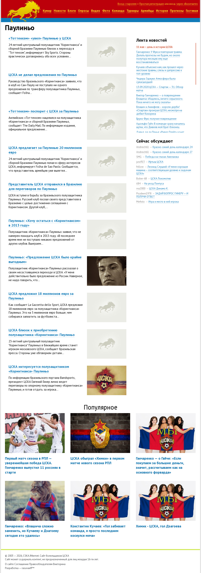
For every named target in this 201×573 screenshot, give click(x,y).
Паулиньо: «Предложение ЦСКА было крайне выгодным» (45, 259)
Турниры (133, 11)
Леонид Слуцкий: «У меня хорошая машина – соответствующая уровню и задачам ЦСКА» (163, 170)
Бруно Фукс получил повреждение (156, 118)
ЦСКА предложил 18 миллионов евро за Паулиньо (41, 295)
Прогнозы (177, 11)
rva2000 (140, 188)
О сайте (9, 564)
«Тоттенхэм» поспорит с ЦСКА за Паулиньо (44, 111)
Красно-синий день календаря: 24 (172, 147)
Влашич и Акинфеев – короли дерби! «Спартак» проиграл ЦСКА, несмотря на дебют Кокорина (159, 110)
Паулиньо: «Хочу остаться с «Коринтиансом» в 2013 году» (45, 222)
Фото (106, 11)
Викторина (59, 564)
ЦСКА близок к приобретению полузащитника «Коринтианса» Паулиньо (42, 332)
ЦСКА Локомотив (161, 178)
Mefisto (140, 201)
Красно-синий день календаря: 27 (172, 152)
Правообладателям (41, 564)
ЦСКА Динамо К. (158, 188)
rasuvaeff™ (28, 568)
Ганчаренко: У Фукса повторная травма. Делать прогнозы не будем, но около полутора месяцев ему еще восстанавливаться (159, 57)
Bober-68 (141, 178)
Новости (60, 11)
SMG (138, 157)
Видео (95, 11)
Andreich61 (142, 147)
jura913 (140, 161)
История (162, 11)
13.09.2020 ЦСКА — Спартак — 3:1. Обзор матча (159, 88)
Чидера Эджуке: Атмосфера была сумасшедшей (156, 80)
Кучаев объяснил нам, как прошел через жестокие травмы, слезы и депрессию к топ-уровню (159, 70)
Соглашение (21, 564)
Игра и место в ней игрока (163, 201)
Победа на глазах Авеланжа (162, 157)
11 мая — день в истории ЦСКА (154, 47)
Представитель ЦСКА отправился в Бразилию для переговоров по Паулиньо (45, 186)
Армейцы (147, 11)
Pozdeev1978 (143, 193)
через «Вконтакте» (187, 4)
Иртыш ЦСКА (155, 161)
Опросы (83, 11)
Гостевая (192, 11)
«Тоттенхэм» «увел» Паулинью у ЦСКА (40, 38)
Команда (118, 11)
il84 (138, 183)
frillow (140, 166)
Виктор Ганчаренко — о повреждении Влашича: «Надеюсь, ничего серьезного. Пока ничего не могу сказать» (159, 99)
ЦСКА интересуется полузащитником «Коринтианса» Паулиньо (39, 368)
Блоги (72, 11)
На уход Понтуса (154, 183)
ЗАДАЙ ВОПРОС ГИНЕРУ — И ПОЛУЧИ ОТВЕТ (162, 195)
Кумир (47, 11)
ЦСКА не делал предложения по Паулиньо (43, 74)
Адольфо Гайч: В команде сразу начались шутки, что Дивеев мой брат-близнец (160, 125)
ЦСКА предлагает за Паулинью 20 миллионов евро (45, 150)
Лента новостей (151, 40)
